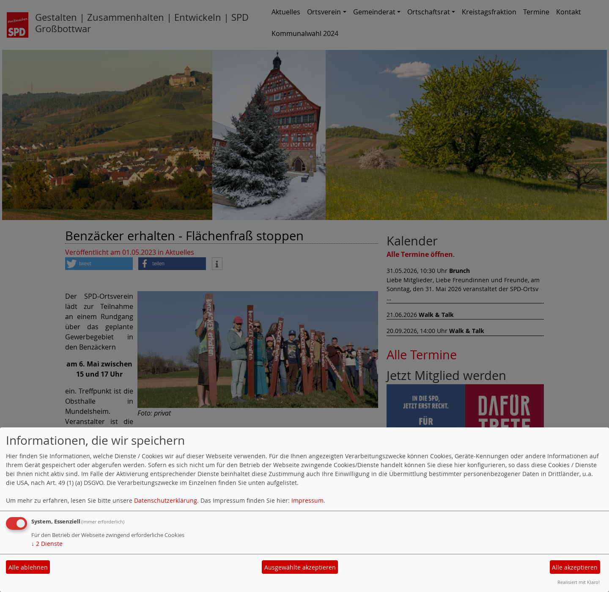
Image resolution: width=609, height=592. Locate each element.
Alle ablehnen (28, 567)
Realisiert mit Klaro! (578, 582)
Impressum (307, 500)
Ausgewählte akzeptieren (300, 567)
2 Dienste (47, 544)
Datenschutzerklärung (165, 500)
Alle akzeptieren (575, 567)
